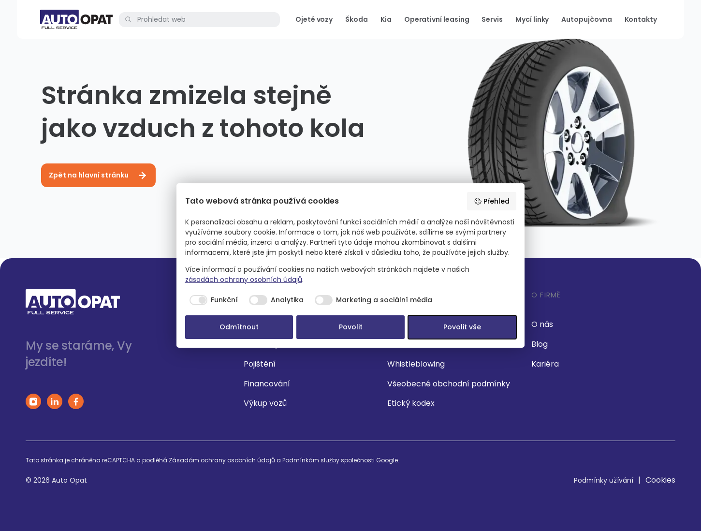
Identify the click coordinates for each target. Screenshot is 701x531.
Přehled (492, 201)
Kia (386, 19)
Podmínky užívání (603, 480)
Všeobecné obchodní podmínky (448, 383)
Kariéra (545, 363)
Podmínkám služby (310, 460)
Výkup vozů (265, 403)
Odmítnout (239, 327)
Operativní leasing (436, 19)
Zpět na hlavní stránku (98, 175)
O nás (542, 324)
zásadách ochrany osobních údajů (243, 279)
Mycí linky (532, 19)
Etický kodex (411, 403)
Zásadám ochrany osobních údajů (222, 460)
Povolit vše (462, 327)
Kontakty (641, 19)
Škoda (356, 19)
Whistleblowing (416, 363)
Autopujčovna (586, 19)
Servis (492, 19)
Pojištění (260, 363)
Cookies (660, 480)
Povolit (351, 327)
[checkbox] (211, 300)
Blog (539, 344)
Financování (267, 383)
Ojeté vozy (314, 19)
